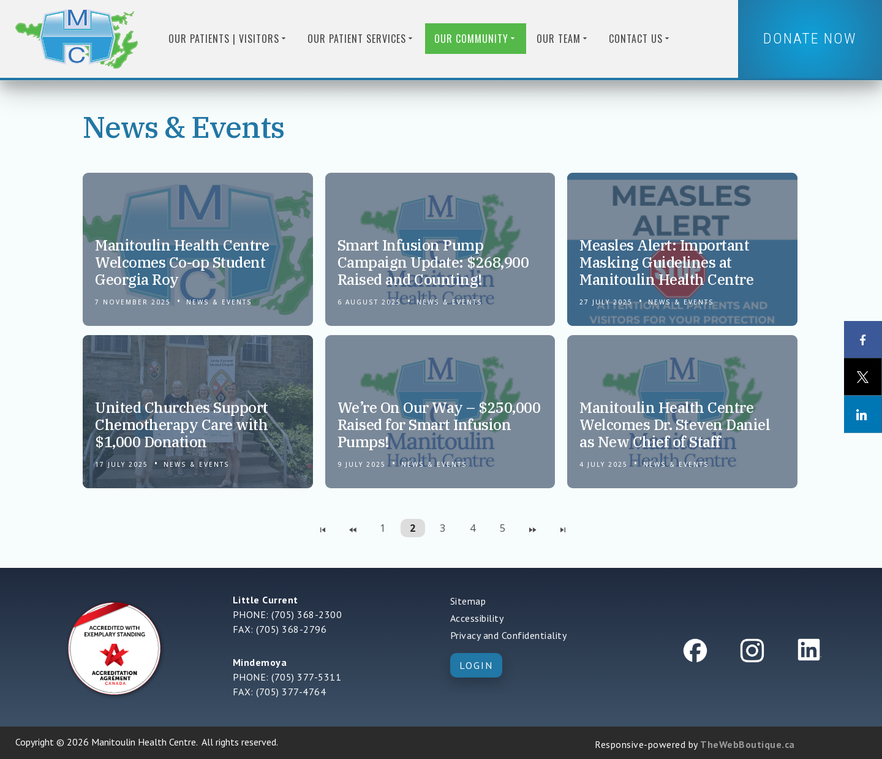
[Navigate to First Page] (323, 528)
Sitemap (468, 601)
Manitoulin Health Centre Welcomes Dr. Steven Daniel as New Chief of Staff (674, 424)
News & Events (219, 302)
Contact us (640, 38)
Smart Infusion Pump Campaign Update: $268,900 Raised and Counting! (433, 262)
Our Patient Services (361, 38)
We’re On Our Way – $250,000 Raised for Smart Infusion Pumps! (439, 424)
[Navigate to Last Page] (563, 528)
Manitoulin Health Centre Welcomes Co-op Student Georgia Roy (182, 262)
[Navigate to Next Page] (533, 528)
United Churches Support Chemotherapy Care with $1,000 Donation (181, 424)
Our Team (563, 38)
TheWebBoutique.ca (747, 744)
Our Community (475, 38)
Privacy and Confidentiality (508, 635)
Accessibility (477, 618)
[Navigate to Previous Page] (353, 528)
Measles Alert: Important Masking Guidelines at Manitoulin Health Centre (666, 262)
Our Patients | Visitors (228, 38)
